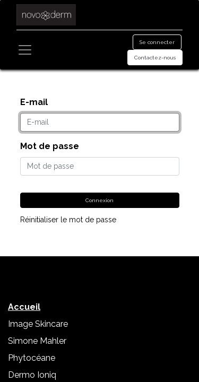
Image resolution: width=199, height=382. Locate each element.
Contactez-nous (155, 57)
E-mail (34, 102)
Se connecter (157, 42)
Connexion (99, 200)
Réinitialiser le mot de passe (68, 219)
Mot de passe (49, 146)
